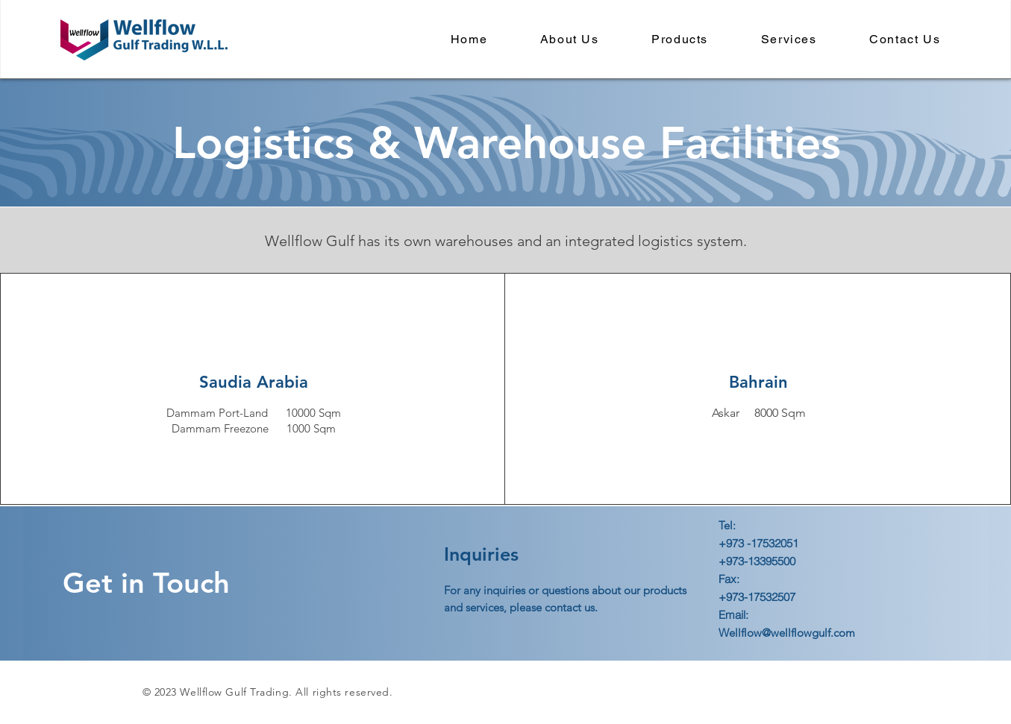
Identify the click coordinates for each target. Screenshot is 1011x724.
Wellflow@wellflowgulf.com (787, 633)
